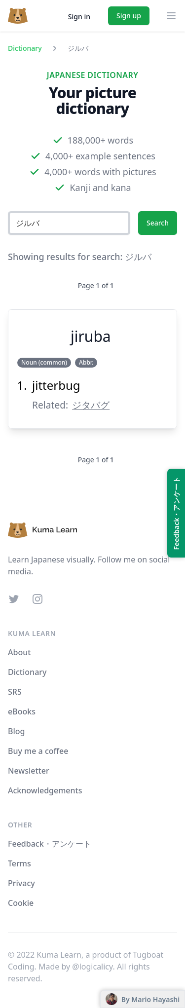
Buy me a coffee (38, 751)
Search (158, 222)
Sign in (79, 16)
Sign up (128, 15)
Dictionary (25, 48)
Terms (19, 863)
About (19, 652)
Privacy (21, 883)
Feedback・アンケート (49, 843)
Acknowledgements (45, 790)
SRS (15, 691)
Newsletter (28, 770)
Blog (16, 731)
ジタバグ (91, 404)
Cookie (21, 902)
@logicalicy (92, 966)
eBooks (22, 711)
